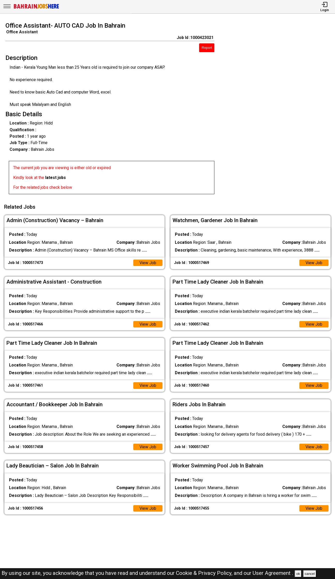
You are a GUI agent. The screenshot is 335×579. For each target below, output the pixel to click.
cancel (310, 574)
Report (207, 48)
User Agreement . (273, 573)
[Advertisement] (279, 110)
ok (298, 574)
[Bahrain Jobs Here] (36, 8)
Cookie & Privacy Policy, (205, 573)
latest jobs (55, 177)
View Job (147, 262)
